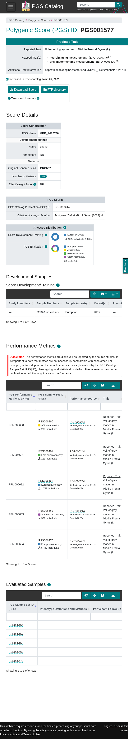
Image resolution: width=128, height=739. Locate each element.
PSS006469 (45, 510)
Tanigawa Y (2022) (77, 215)
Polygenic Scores (39, 20)
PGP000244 (62, 207)
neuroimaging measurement (68, 57)
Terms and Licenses (23, 98)
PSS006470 (45, 540)
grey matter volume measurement (72, 61)
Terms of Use (31, 734)
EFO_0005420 (106, 61)
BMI (101, 10)
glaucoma (94, 10)
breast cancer (83, 10)
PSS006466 (45, 421)
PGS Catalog (16, 20)
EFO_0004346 (99, 57)
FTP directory (54, 89)
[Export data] (114, 294)
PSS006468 (45, 480)
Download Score (23, 89)
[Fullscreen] (94, 294)
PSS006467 (45, 451)
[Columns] (103, 294)
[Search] (69, 294)
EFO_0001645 (111, 10)
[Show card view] (86, 385)
